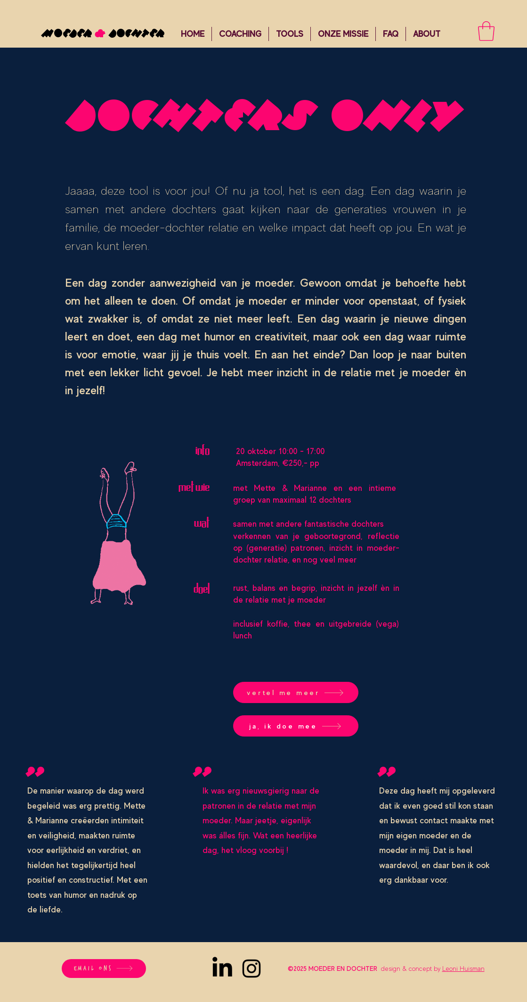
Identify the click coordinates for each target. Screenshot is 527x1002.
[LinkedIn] (222, 968)
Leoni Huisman (463, 968)
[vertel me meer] (295, 692)
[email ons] (104, 968)
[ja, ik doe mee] (295, 726)
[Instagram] (251, 968)
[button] (240, 34)
